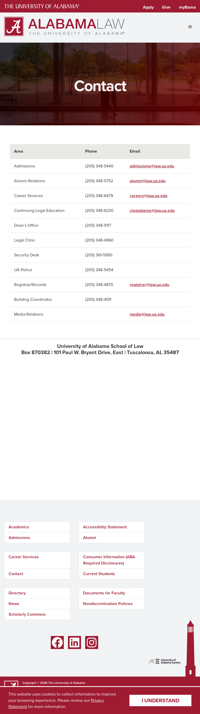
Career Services (24, 557)
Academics (19, 527)
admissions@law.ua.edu (152, 166)
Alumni (89, 538)
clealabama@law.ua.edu (152, 210)
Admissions (19, 538)
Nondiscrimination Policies (108, 604)
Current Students (99, 574)
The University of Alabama (66, 682)
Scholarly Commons (27, 614)
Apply (148, 7)
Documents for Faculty (104, 593)
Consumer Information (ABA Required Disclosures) (109, 560)
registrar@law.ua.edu (149, 285)
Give (166, 7)
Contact (16, 574)
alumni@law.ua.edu (148, 181)
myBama (187, 7)
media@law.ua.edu (147, 314)
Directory (17, 593)
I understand (160, 700)
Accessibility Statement (105, 527)
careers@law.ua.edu (148, 196)
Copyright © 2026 (34, 682)
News (14, 604)
